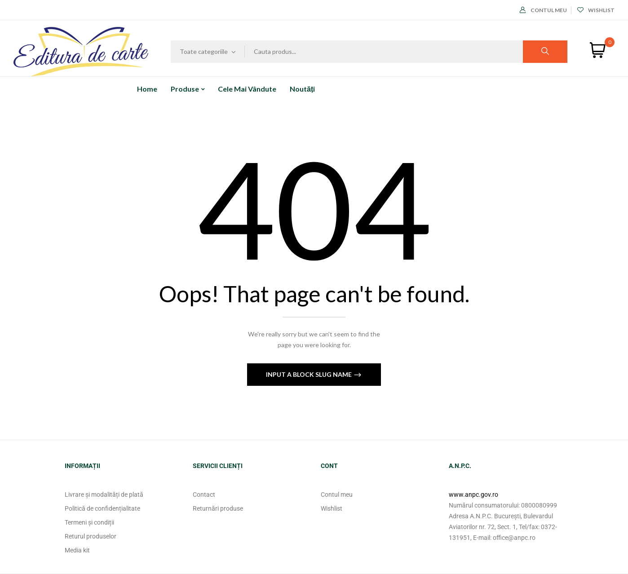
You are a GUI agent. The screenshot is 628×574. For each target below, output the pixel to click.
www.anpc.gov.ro (473, 494)
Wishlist (596, 10)
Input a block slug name (309, 374)
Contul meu (543, 10)
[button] (598, 50)
